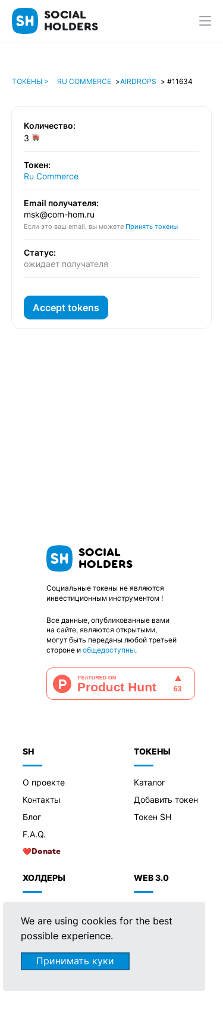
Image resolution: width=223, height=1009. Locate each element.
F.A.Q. (34, 834)
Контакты (42, 799)
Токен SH (152, 817)
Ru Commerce (84, 81)
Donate (46, 851)
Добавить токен (166, 799)
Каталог (149, 782)
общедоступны (109, 649)
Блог (32, 817)
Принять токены (151, 226)
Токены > (30, 81)
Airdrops (138, 81)
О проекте (44, 782)
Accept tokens (66, 307)
